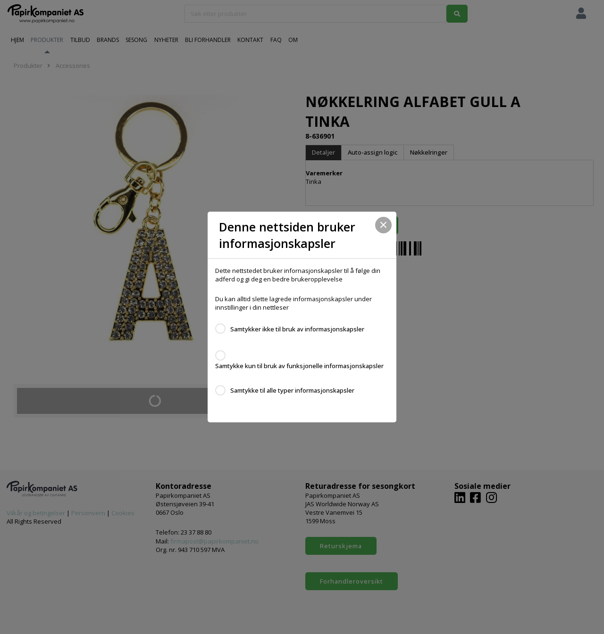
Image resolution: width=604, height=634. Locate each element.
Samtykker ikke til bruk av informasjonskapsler (297, 329)
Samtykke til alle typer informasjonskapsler (292, 390)
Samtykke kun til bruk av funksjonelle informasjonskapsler (299, 366)
